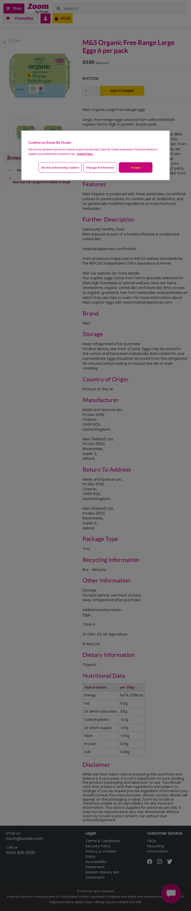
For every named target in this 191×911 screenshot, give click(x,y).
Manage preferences (100, 167)
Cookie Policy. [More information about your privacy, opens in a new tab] (85, 153)
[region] (95, 155)
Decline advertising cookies (60, 167)
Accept (135, 167)
